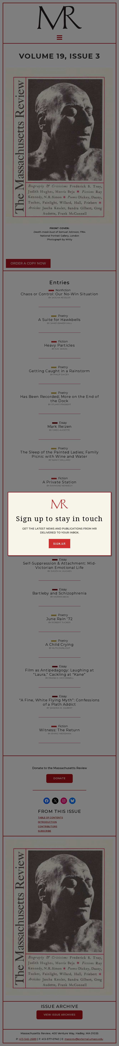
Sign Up (59, 543)
